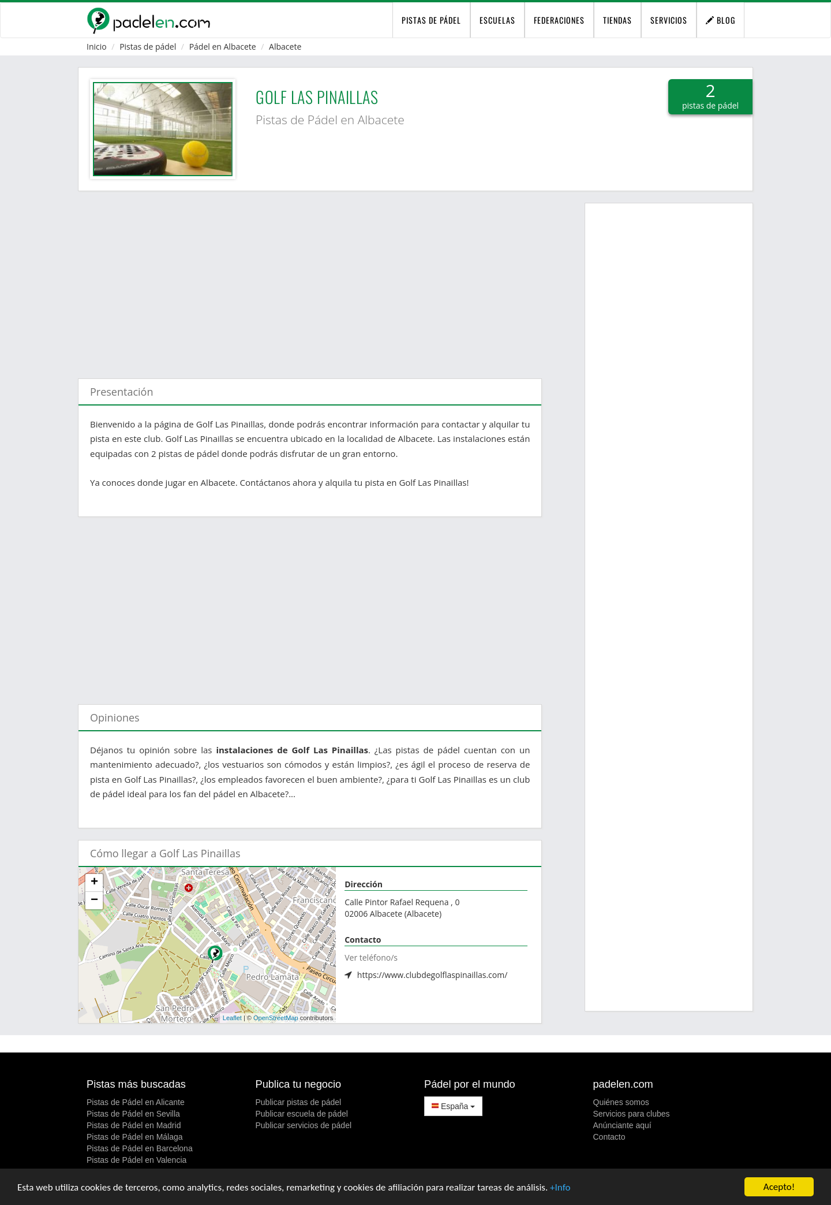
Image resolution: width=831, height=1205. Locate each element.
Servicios (668, 20)
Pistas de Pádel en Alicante (136, 1102)
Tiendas (617, 20)
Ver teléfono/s (371, 957)
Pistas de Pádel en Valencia (136, 1160)
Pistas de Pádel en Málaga (135, 1136)
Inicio (97, 46)
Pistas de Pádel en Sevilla (133, 1113)
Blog (720, 20)
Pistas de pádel (147, 46)
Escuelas (497, 20)
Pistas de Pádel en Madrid (134, 1125)
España (453, 1106)
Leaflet (232, 1017)
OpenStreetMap (275, 1017)
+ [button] (94, 882)
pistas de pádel (431, 20)
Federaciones (559, 20)
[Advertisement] (310, 279)
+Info (560, 1187)
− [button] (94, 900)
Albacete (285, 46)
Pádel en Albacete (222, 46)
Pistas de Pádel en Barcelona (140, 1148)
